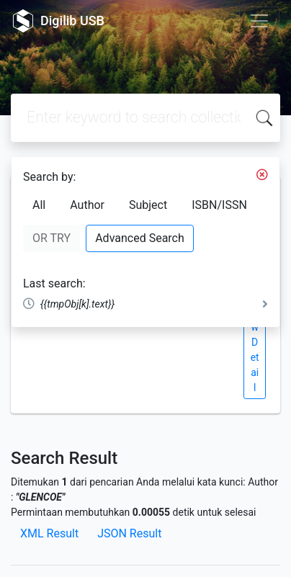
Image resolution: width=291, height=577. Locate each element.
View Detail (254, 342)
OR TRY (51, 238)
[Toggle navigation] (259, 20)
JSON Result (129, 533)
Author (87, 205)
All (38, 205)
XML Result (49, 533)
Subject (148, 205)
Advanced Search (139, 238)
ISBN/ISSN (219, 205)
